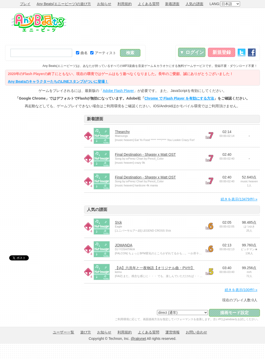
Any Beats (38, 22)
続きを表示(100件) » (241, 290)
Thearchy (122, 132)
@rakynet (138, 339)
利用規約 (124, 4)
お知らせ (104, 4)
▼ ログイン (192, 52)
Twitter (241, 52)
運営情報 (172, 332)
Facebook (252, 52)
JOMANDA (123, 245)
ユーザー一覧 (63, 332)
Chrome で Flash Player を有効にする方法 (179, 98)
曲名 (82, 53)
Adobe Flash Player (118, 91)
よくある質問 (148, 4)
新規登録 (222, 52)
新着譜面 (172, 4)
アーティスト (103, 53)
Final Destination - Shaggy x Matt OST (145, 154)
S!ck (118, 222)
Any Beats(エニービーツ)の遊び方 (64, 4)
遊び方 (85, 332)
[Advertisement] (242, 26)
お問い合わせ (196, 332)
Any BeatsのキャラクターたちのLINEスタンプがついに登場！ (58, 81)
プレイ (25, 4)
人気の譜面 (194, 4)
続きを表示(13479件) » (239, 199)
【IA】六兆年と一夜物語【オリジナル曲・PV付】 (154, 268)
